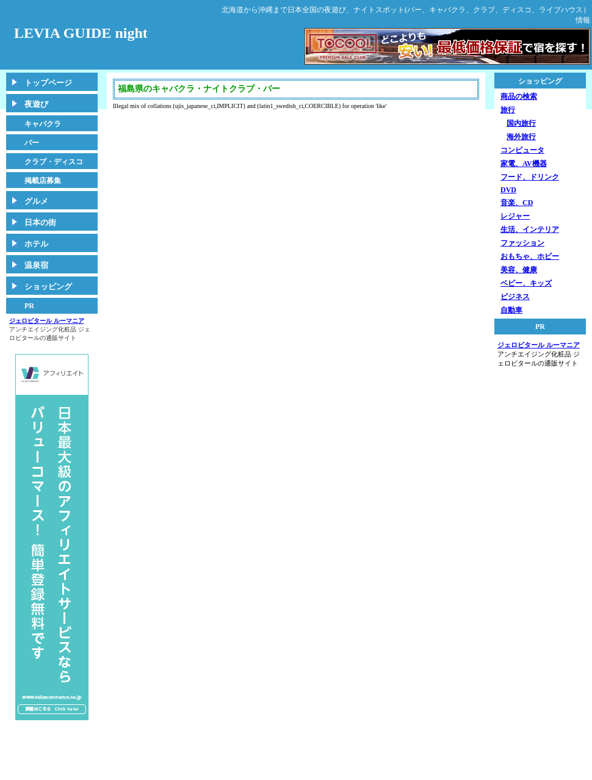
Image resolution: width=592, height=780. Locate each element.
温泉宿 (36, 265)
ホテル (36, 243)
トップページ (48, 82)
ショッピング (48, 286)
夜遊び (36, 104)
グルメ (36, 201)
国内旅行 (521, 123)
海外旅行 (521, 136)
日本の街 (40, 222)
